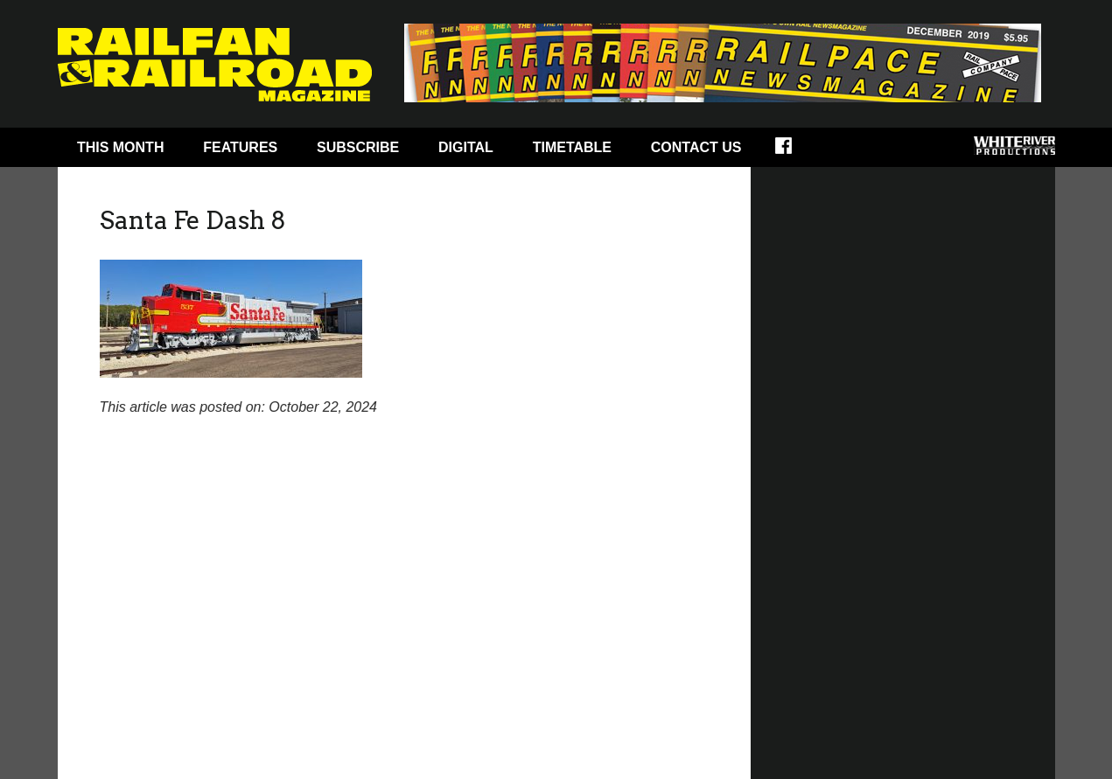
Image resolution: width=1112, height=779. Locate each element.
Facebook (795, 151)
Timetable (572, 147)
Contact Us (696, 147)
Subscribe (358, 147)
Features (240, 147)
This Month (120, 147)
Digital (465, 147)
